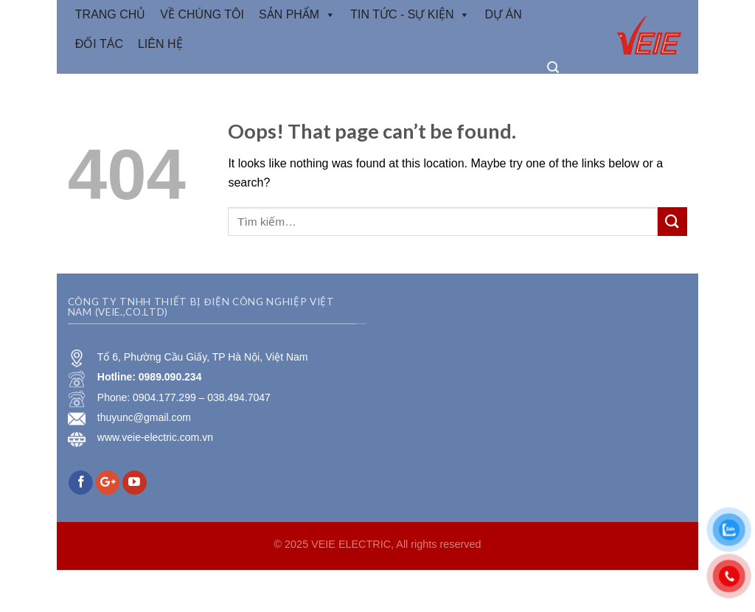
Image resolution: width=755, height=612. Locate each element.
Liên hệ (160, 44)
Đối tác (99, 44)
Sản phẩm (297, 14)
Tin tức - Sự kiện (410, 14)
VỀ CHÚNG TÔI (202, 14)
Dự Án (502, 14)
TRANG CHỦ (110, 14)
